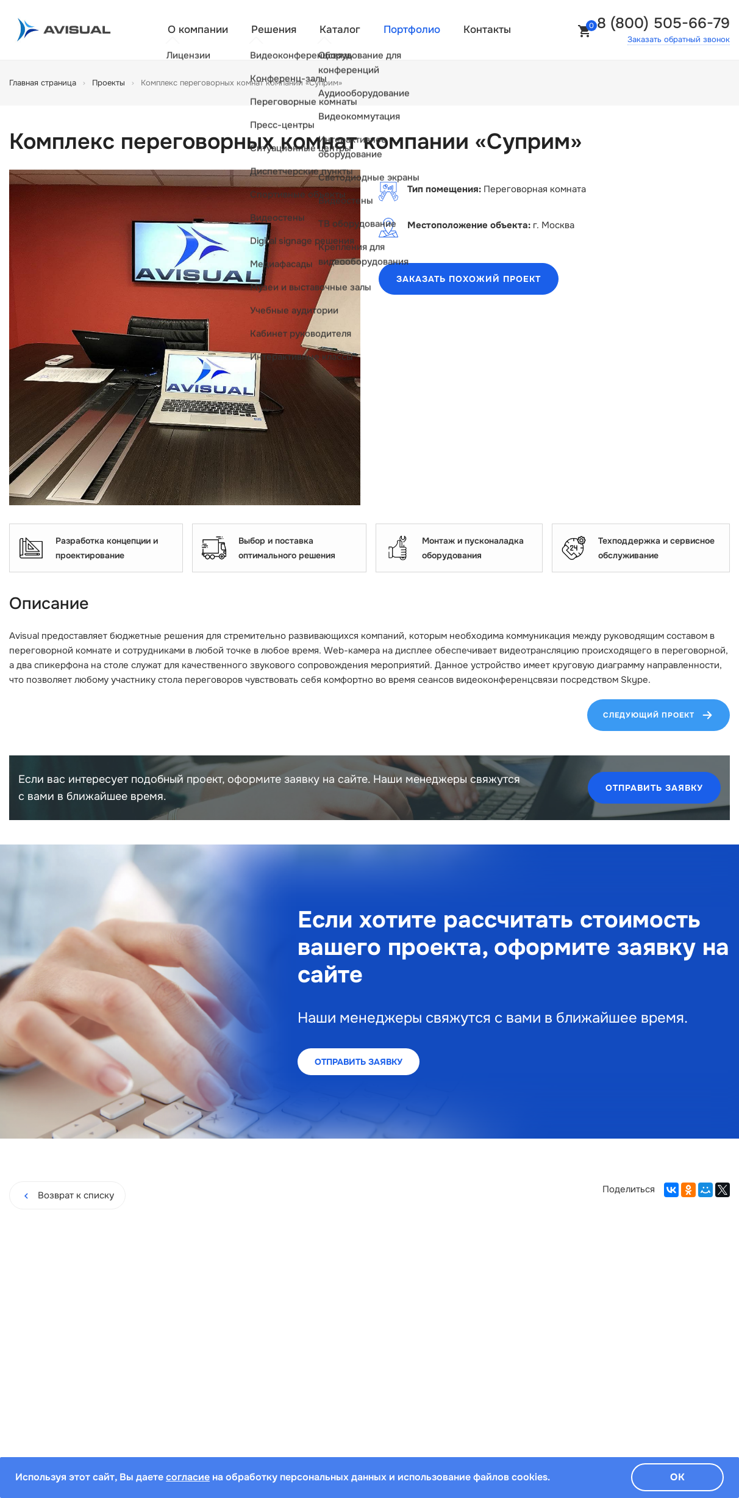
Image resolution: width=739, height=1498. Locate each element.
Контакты (487, 29)
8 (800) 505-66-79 (663, 23)
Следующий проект (658, 715)
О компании (198, 29)
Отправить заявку (654, 787)
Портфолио (412, 29)
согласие (188, 1477)
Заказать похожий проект (468, 278)
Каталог (340, 29)
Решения (273, 29)
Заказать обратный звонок (678, 39)
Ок (677, 1477)
